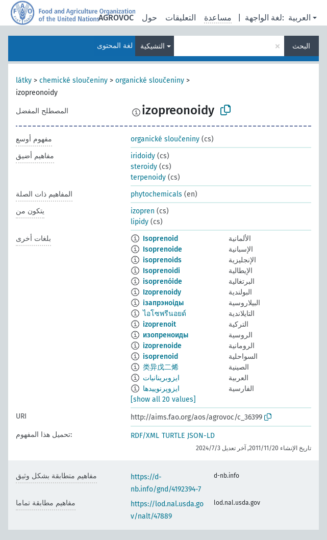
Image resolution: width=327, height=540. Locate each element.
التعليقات (180, 17)
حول (149, 17)
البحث (301, 46)
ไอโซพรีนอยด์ (164, 313)
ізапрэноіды (163, 303)
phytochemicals (156, 194)
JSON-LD (201, 435)
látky (24, 80)
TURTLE (173, 435)
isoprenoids (162, 260)
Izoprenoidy (162, 292)
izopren (143, 211)
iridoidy (143, 156)
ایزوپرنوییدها (161, 388)
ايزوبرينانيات (161, 378)
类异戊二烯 (161, 367)
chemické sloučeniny (73, 80)
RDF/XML (145, 435)
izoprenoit (159, 324)
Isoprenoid (160, 238)
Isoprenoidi (161, 270)
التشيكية (152, 46)
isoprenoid (160, 356)
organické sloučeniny (149, 80)
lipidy (139, 221)
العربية (299, 17)
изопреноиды (165, 335)
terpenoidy (148, 177)
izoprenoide (162, 345)
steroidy (144, 166)
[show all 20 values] (163, 399)
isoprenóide (162, 281)
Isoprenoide (162, 249)
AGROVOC (116, 17)
